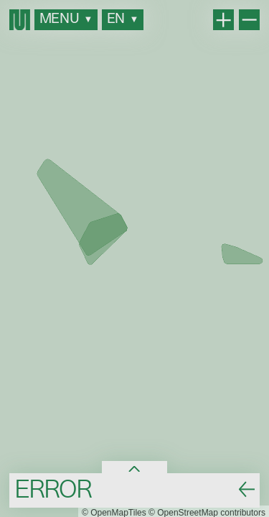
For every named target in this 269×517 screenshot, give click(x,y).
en (122, 19)
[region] (134, 258)
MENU (66, 19)
